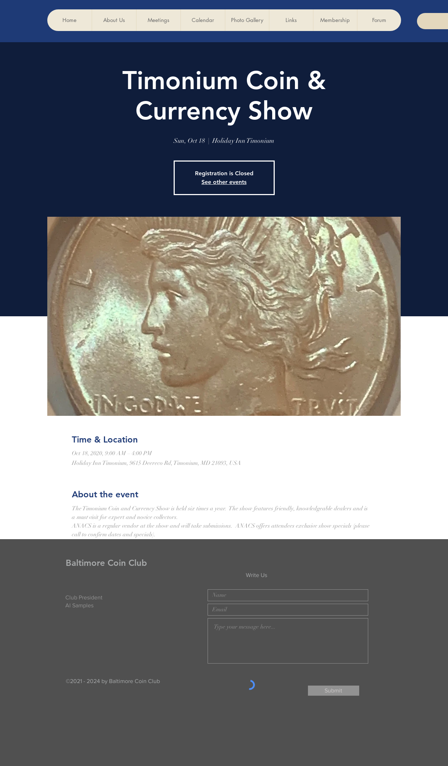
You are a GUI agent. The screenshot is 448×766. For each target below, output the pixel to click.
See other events (224, 182)
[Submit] (333, 691)
